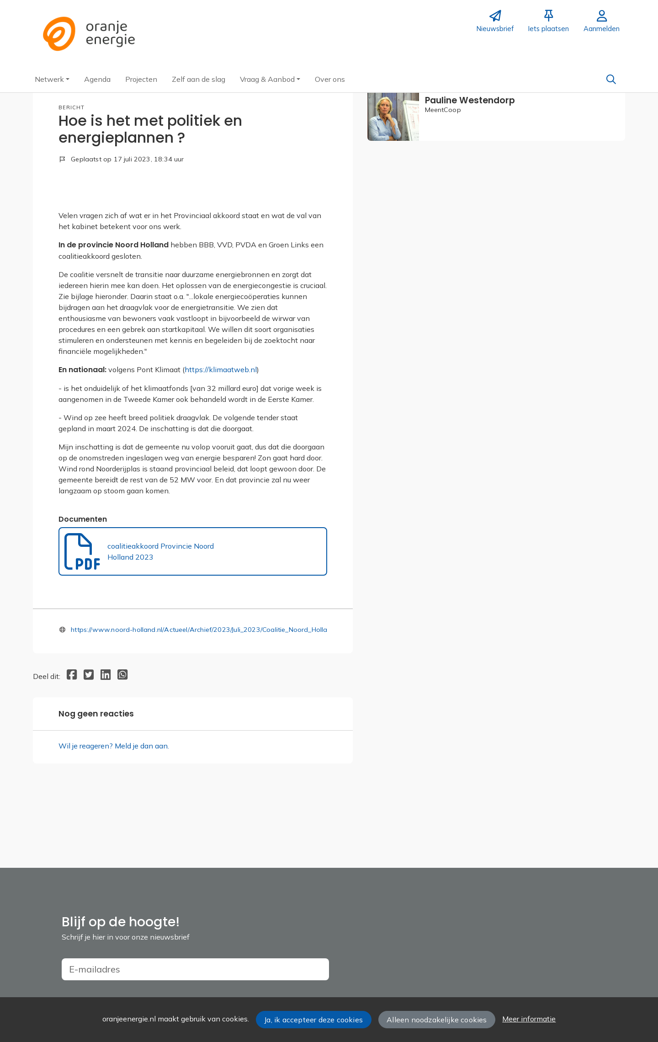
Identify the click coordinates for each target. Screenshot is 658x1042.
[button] (52, 79)
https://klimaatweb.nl (221, 422)
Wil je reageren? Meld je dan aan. (113, 797)
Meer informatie (529, 1018)
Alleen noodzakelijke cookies (437, 1019)
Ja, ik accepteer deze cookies (313, 1019)
